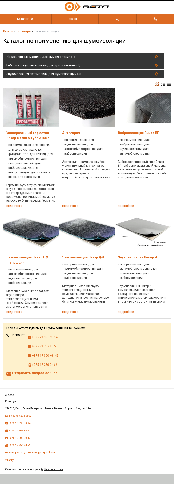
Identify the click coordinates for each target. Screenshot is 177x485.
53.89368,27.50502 (20, 415)
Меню (75, 19)
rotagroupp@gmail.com (42, 452)
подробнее (14, 206)
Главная (8, 31)
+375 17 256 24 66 (42, 365)
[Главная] (87, 10)
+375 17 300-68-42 (43, 356)
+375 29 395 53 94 (42, 337)
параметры (23, 31)
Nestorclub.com (53, 469)
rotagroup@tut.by (15, 452)
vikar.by (9, 460)
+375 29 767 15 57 (42, 346)
